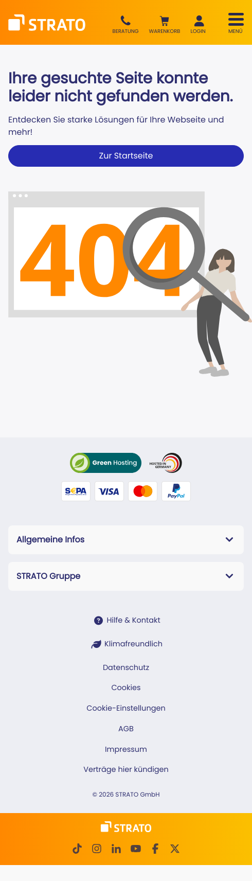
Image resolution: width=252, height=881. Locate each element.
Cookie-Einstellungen (125, 708)
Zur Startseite (126, 156)
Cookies (125, 688)
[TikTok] (77, 848)
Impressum (126, 750)
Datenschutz (126, 668)
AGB (126, 729)
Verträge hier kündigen (126, 770)
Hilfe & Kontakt (133, 620)
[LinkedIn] (116, 848)
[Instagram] (96, 848)
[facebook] (155, 848)
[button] (165, 25)
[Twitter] (175, 848)
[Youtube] (135, 848)
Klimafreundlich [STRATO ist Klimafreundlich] (133, 644)
